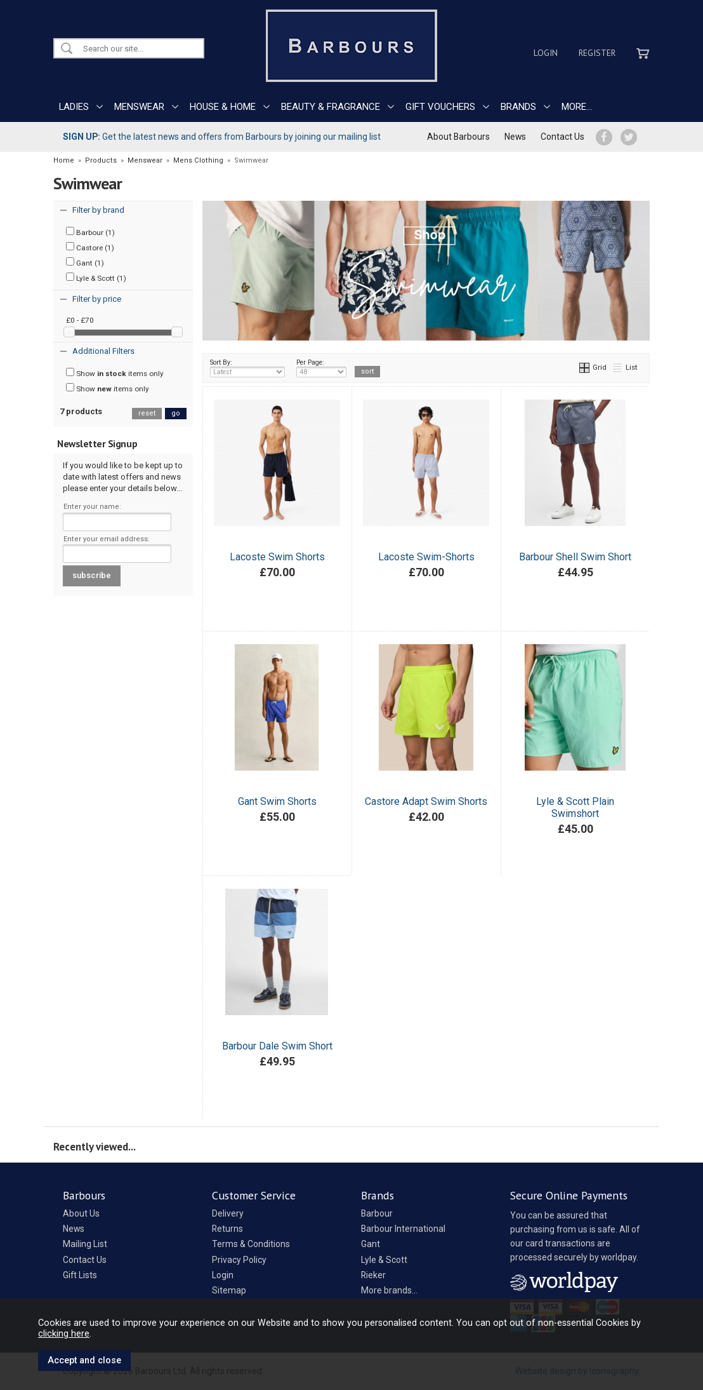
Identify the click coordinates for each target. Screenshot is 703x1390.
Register (597, 52)
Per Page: (321, 367)
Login (546, 52)
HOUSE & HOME (223, 106)
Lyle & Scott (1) (96, 278)
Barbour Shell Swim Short (575, 557)
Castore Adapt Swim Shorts (426, 801)
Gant (370, 1244)
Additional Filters (103, 351)
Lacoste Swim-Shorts (426, 557)
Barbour (377, 1213)
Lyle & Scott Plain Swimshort (575, 807)
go (175, 413)
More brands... (389, 1290)
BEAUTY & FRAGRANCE (330, 106)
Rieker (373, 1275)
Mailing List (85, 1244)
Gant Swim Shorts (277, 801)
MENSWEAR (139, 106)
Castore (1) (90, 247)
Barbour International (403, 1229)
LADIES (74, 106)
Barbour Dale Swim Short (277, 1046)
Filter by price (96, 299)
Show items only (115, 373)
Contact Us (562, 137)
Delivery (228, 1213)
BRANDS (518, 106)
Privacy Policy (239, 1260)
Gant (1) (85, 262)
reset (146, 413)
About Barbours (458, 137)
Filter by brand (98, 210)
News (515, 137)
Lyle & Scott (384, 1260)
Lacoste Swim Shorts (277, 557)
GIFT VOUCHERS (440, 106)
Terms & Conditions (251, 1244)
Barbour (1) (90, 232)
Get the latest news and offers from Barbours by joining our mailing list (222, 137)
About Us (81, 1213)
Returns (227, 1229)
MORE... (577, 106)
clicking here (63, 1333)
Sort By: (247, 367)
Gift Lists (80, 1275)
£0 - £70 (80, 320)
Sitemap (229, 1290)
